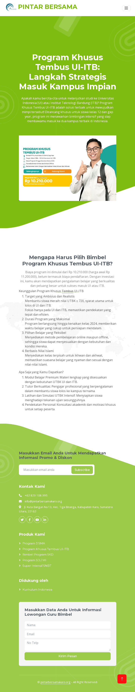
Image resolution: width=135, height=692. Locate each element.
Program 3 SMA (33, 543)
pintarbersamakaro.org (55, 682)
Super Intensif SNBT (36, 565)
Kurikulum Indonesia (37, 589)
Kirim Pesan (67, 656)
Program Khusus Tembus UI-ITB (45, 549)
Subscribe (82, 470)
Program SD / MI (34, 560)
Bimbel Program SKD (37, 554)
